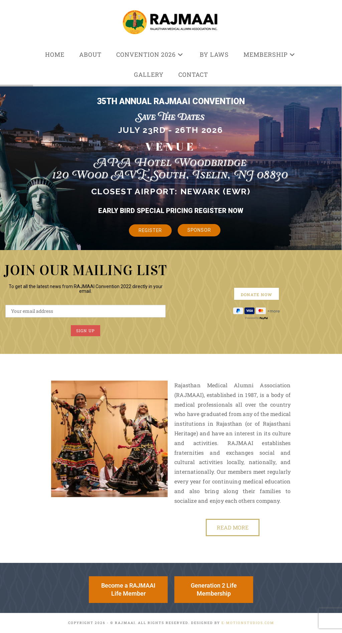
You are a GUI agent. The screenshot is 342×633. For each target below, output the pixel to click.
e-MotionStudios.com (247, 623)
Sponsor (199, 230)
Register (150, 230)
